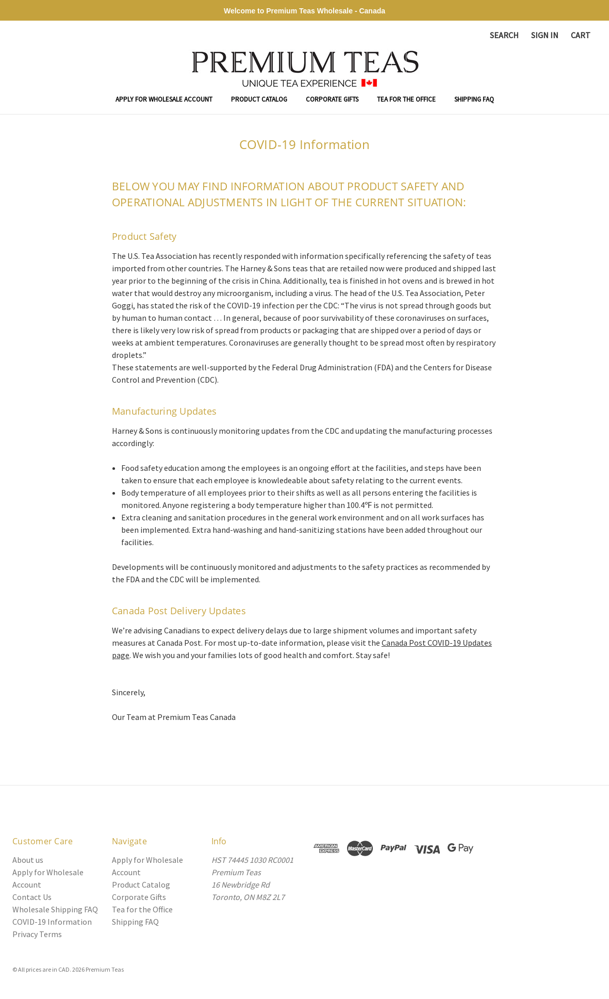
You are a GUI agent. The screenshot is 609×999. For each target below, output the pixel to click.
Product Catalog (259, 99)
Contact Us (32, 897)
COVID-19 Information (52, 921)
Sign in (544, 35)
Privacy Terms (37, 934)
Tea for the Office (406, 99)
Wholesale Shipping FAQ (55, 909)
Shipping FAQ (474, 99)
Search (504, 35)
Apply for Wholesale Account (164, 99)
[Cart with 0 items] (581, 35)
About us (27, 860)
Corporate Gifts (332, 99)
